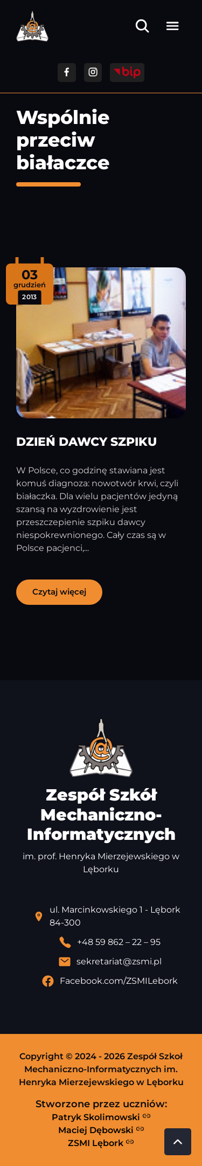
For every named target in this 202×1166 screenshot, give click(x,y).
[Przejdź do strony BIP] (127, 72)
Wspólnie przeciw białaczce (62, 140)
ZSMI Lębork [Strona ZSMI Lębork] (101, 1142)
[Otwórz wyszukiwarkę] (142, 26)
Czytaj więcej (59, 592)
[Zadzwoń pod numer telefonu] (109, 942)
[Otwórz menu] (172, 25)
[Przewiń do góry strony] (177, 1141)
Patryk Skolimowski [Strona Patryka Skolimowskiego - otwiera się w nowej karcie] (101, 1117)
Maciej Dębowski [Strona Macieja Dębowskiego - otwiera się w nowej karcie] (101, 1129)
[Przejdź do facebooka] (66, 72)
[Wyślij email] (109, 961)
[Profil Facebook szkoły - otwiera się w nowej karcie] (109, 981)
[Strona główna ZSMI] (32, 26)
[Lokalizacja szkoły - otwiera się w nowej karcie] (109, 916)
